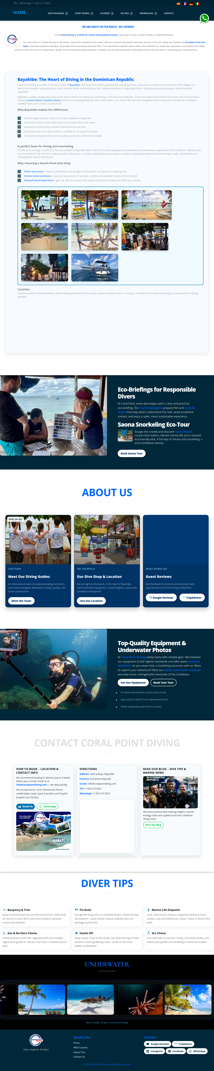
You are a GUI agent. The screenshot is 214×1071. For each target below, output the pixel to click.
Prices (76, 1042)
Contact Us (79, 1056)
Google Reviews (161, 597)
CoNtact (169, 13)
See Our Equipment (133, 682)
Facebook (176, 1051)
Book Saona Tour (132, 453)
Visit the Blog (153, 824)
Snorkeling (148, 13)
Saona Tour (79, 1052)
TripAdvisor (192, 597)
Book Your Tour (163, 682)
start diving (84, 13)
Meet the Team (21, 601)
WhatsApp (47, 806)
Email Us (25, 806)
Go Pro (127, 13)
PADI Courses (80, 1047)
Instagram (154, 1051)
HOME (19, 12)
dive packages (58, 13)
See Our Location (91, 601)
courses (107, 13)
